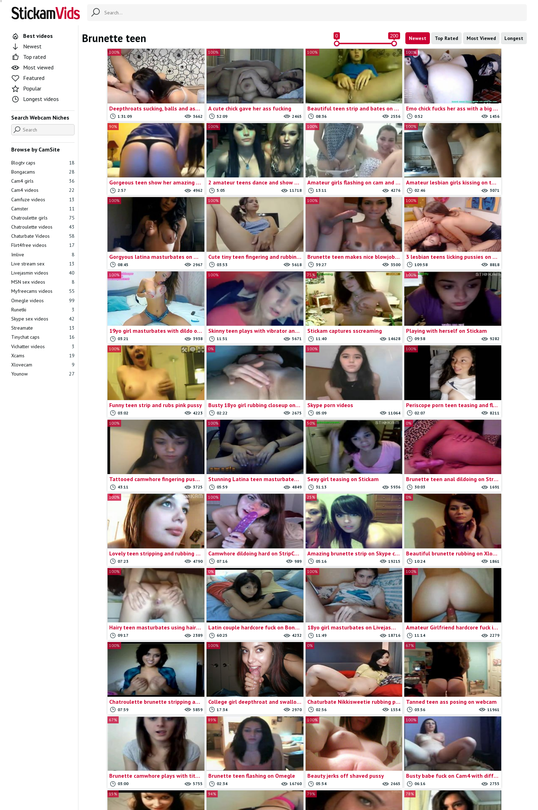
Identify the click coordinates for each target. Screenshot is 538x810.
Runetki (43, 309)
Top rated (28, 56)
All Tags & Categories (207, 775)
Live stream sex (43, 264)
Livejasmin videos (43, 273)
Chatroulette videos (43, 227)
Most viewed (32, 67)
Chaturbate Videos (43, 236)
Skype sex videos (43, 319)
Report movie (280, 775)
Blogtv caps (43, 163)
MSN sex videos (43, 282)
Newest (417, 38)
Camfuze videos (43, 199)
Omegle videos (43, 300)
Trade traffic (315, 775)
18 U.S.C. (344, 775)
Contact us (248, 775)
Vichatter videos (43, 346)
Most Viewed (481, 38)
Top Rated (446, 38)
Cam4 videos (43, 190)
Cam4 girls (43, 181)
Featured (27, 77)
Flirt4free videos (43, 245)
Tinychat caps (43, 337)
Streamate (43, 328)
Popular (26, 88)
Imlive (43, 254)
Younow (43, 374)
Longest (513, 38)
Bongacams (43, 172)
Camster (43, 208)
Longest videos (35, 98)
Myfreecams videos (43, 291)
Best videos (32, 35)
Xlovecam (43, 365)
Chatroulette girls (43, 218)
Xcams (43, 355)
